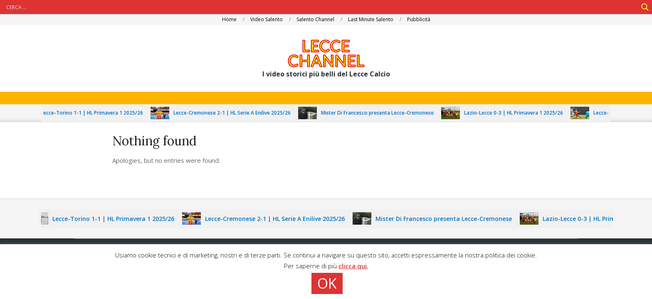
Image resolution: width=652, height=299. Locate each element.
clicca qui (352, 266)
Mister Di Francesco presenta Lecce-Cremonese (380, 112)
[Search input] (321, 7)
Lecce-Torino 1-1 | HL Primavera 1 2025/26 (95, 112)
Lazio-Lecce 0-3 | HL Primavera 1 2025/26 (516, 112)
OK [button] (327, 283)
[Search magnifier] (645, 7)
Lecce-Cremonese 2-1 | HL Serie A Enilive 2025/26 (235, 112)
